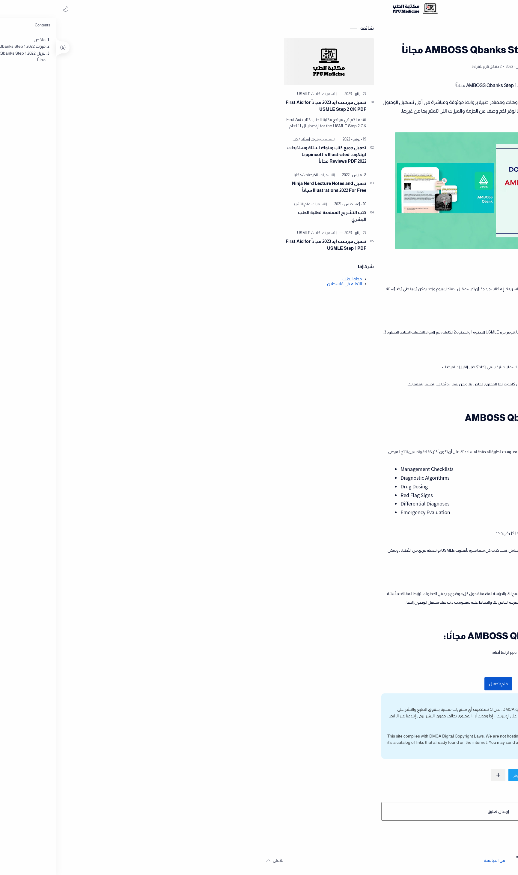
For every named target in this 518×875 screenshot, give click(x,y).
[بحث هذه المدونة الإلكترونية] (393, 9)
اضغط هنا (355, 724)
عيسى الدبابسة (272, 862)
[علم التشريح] (74, 206)
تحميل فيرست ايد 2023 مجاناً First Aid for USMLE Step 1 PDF (101, 246)
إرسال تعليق (273, 813)
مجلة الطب (127, 280)
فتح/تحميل (273, 685)
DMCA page (331, 744)
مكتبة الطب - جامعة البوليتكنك (326, 862)
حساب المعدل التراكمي (492, 203)
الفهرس (504, 856)
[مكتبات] (71, 176)
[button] (10, 9)
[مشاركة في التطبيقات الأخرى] (273, 777)
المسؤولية (487, 856)
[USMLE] (79, 95)
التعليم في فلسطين (119, 285)
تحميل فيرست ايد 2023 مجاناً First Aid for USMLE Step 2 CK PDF (101, 107)
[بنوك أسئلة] (84, 141)
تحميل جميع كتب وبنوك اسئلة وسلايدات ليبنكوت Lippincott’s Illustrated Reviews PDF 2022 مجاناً (101, 156)
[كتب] (91, 95)
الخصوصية (468, 856)
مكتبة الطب (340, 87)
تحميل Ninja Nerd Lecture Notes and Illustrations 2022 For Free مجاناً (104, 189)
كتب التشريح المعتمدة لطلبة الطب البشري (107, 218)
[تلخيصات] (85, 176)
